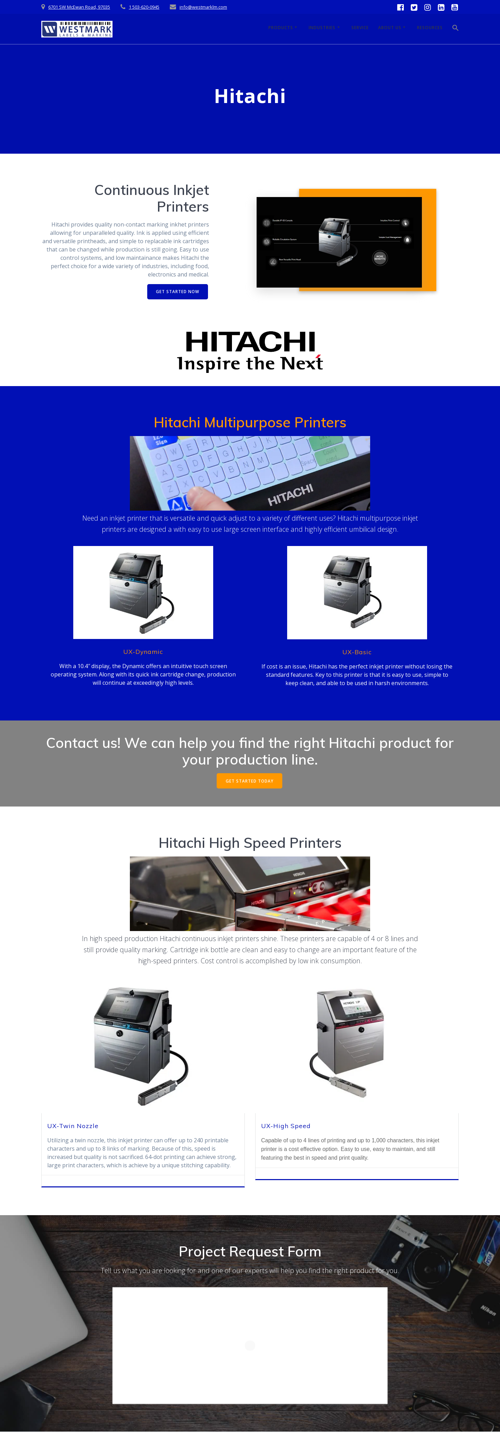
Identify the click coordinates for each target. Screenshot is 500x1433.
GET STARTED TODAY (249, 781)
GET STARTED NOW (177, 292)
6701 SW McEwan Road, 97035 (79, 7)
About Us (389, 28)
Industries (322, 28)
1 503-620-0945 (144, 7)
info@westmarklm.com (203, 7)
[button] (455, 29)
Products (280, 28)
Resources (430, 28)
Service (360, 28)
